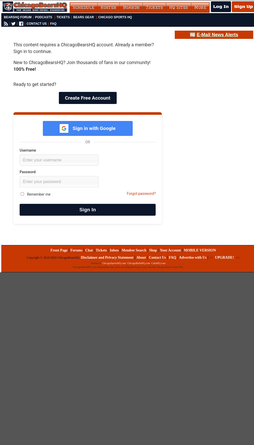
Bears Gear (83, 17)
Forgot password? (141, 193)
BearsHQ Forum (17, 17)
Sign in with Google (87, 128)
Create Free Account (87, 98)
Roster (108, 7)
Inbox (114, 250)
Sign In (88, 209)
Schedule (83, 7)
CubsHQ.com (159, 263)
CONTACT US (37, 23)
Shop (153, 250)
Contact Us (157, 257)
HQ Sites (178, 7)
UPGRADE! (224, 257)
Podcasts (43, 17)
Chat (89, 250)
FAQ (53, 23)
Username (28, 150)
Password (28, 172)
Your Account (170, 250)
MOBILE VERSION (200, 250)
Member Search (134, 250)
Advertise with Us (193, 257)
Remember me (36, 194)
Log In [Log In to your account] (221, 7)
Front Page (58, 250)
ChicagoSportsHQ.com (114, 263)
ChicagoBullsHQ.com (138, 263)
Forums (76, 250)
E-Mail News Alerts (217, 34)
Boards (131, 7)
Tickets (154, 7)
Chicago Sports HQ (115, 17)
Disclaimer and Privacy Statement (107, 257)
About (141, 257)
